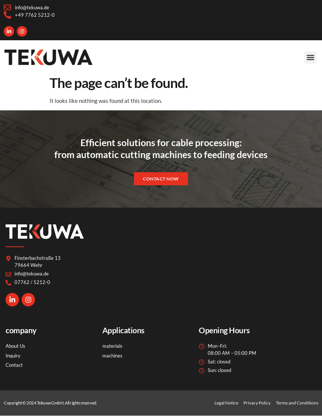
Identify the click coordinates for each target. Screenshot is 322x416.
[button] (310, 57)
